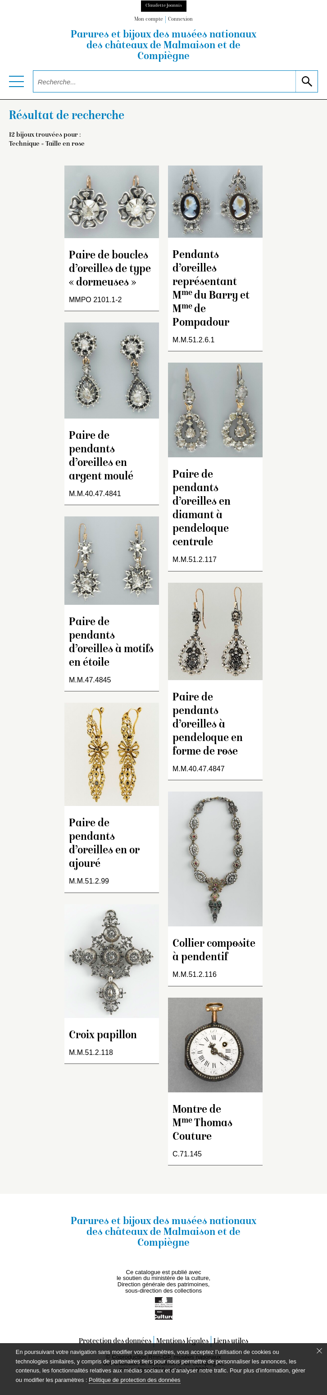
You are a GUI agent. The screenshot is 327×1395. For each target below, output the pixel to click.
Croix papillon (103, 1035)
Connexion (180, 20)
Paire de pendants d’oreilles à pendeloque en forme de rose (208, 725)
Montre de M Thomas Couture (202, 1124)
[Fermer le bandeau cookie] (319, 1350)
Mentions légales (182, 1341)
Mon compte (148, 20)
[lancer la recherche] (306, 81)
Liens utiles (230, 1341)
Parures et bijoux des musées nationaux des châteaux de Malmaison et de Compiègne (163, 46)
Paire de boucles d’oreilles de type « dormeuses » (110, 269)
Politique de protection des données (134, 1380)
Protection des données (115, 1341)
